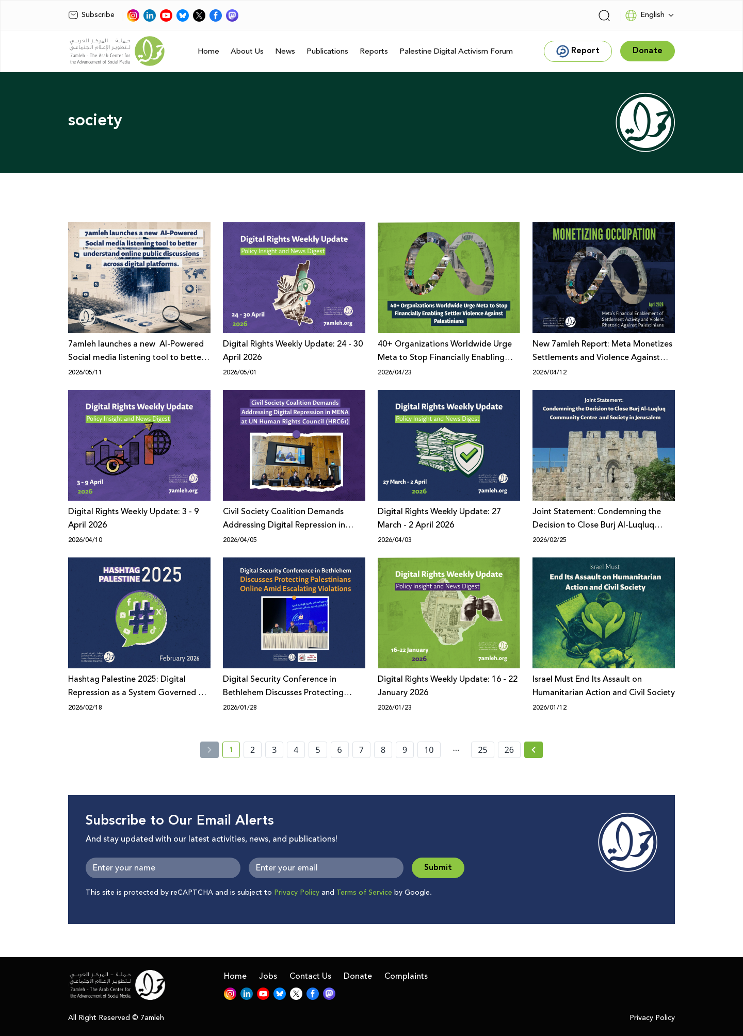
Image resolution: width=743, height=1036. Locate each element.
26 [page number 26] (509, 749)
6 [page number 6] (339, 749)
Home (208, 51)
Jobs (268, 976)
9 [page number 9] (404, 749)
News (285, 51)
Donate (358, 976)
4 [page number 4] (296, 749)
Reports (374, 51)
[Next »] (534, 750)
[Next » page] (533, 750)
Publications (327, 51)
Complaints (406, 976)
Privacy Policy (296, 892)
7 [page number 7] (361, 749)
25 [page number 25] (482, 749)
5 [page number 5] (317, 749)
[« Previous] (209, 750)
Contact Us (310, 976)
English (645, 15)
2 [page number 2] (252, 749)
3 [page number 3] (274, 749)
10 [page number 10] (428, 749)
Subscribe (91, 15)
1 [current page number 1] (234, 751)
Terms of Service (364, 892)
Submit (438, 867)
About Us (247, 51)
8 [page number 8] (383, 749)
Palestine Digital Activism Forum (456, 51)
